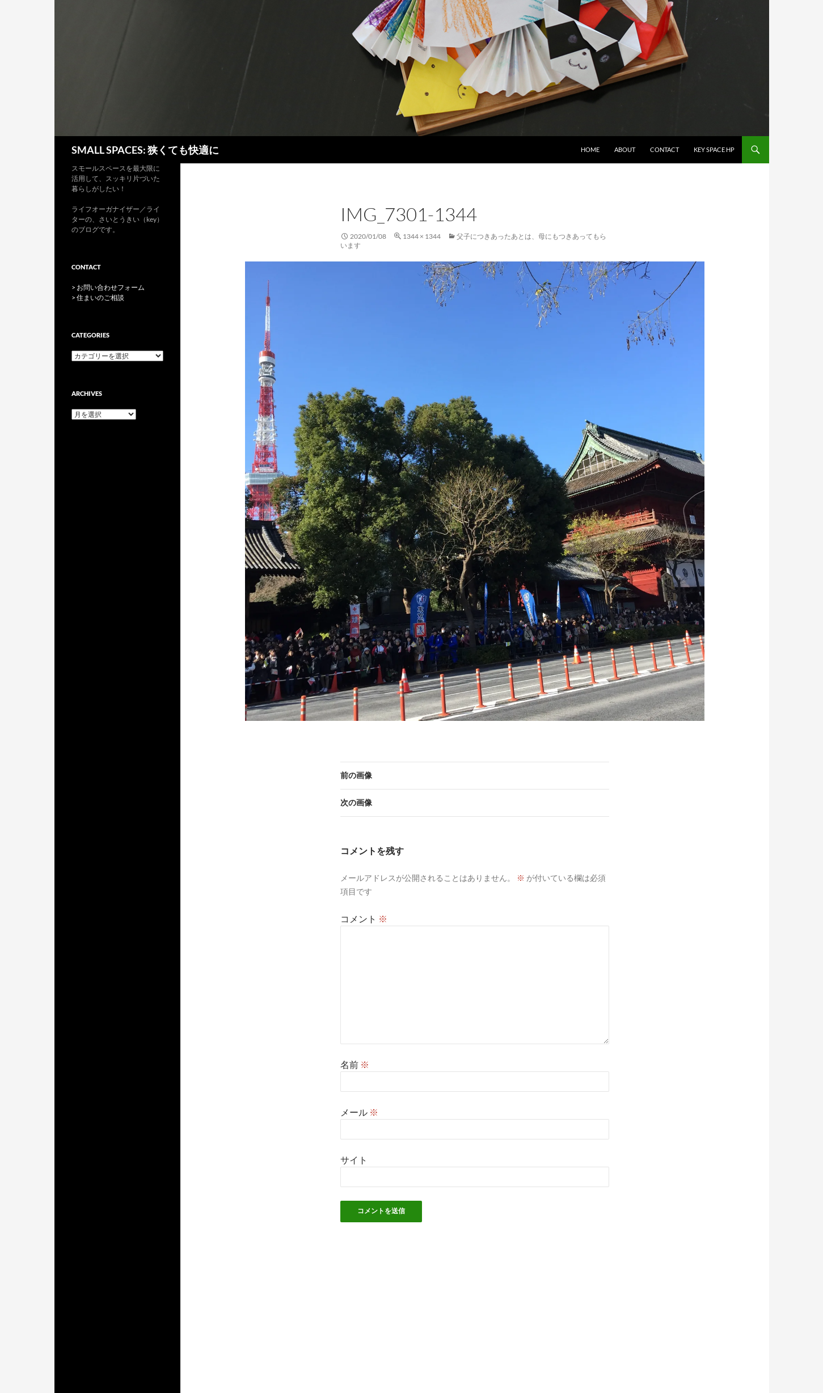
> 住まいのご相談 (97, 297)
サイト (354, 1159)
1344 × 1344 (422, 236)
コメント (363, 918)
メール (359, 1112)
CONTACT (664, 149)
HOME (590, 149)
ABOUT (624, 149)
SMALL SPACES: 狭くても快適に (145, 149)
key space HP (714, 149)
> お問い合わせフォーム (108, 287)
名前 (354, 1064)
